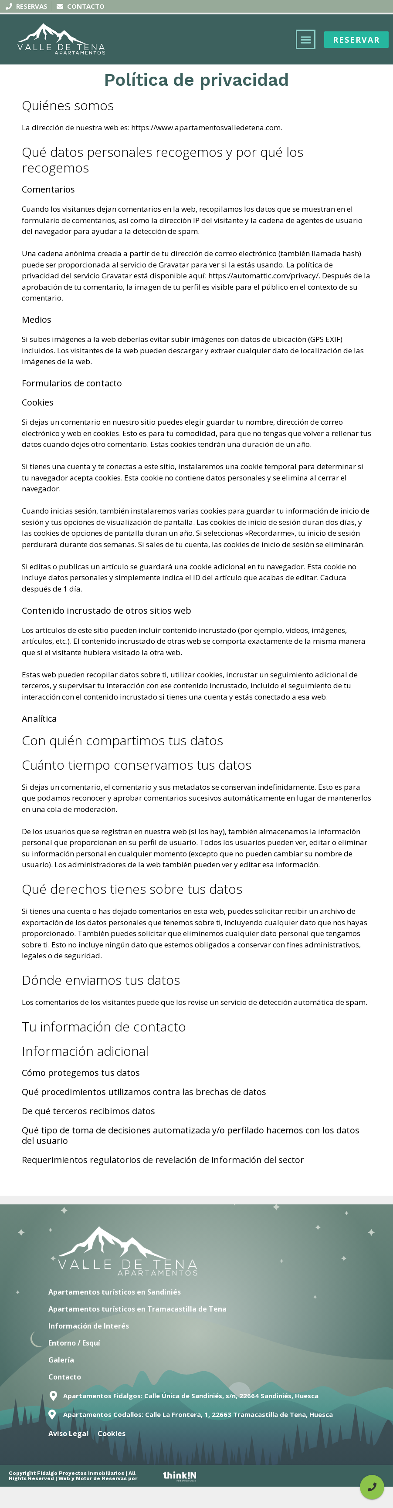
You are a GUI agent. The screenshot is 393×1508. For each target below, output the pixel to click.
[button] (305, 39)
